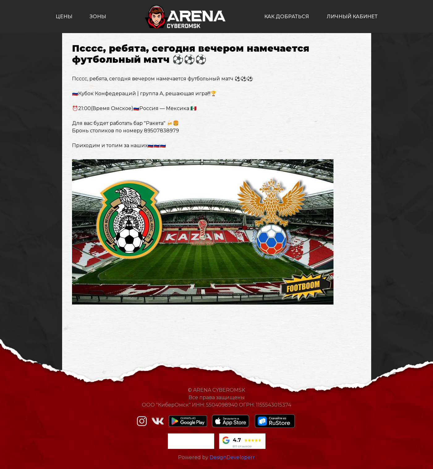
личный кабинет (352, 16)
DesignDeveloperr (232, 457)
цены (64, 16)
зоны (98, 16)
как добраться (286, 16)
